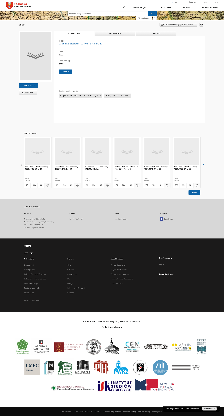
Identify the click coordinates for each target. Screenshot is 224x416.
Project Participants (118, 269)
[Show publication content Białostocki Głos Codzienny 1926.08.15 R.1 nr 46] (100, 185)
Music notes (29, 292)
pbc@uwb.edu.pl (121, 219)
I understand (209, 409)
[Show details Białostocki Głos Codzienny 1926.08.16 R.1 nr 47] (136, 185)
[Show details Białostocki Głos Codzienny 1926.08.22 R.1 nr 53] (196, 185)
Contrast (192, 2)
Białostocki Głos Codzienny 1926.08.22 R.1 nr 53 (185, 168)
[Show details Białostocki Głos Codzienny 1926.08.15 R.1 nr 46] (107, 185)
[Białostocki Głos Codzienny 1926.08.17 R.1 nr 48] (67, 151)
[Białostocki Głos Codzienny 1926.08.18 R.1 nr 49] (37, 151)
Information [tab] (115, 33)
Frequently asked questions (122, 279)
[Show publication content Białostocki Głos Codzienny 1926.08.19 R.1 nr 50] (160, 185)
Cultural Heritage (31, 283)
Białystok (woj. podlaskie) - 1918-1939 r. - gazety (80, 95)
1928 (61, 55)
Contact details (117, 283)
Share (205, 2)
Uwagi (70, 283)
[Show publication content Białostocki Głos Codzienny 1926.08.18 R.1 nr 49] (41, 185)
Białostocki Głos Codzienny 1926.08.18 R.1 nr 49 (36, 168)
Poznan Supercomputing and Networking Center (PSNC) (139, 411)
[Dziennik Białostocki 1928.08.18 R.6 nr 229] (35, 56)
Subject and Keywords (76, 288)
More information (192, 409)
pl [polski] (176, 2)
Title (69, 265)
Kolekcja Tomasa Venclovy (35, 274)
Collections (165, 7)
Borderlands (29, 265)
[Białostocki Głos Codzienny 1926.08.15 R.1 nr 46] (97, 151)
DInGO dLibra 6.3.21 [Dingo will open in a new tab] (87, 411)
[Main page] (124, 7)
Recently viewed (210, 7)
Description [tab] (74, 33)
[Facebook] (161, 219)
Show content (28, 85)
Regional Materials (32, 288)
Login (216, 2)
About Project (140, 7)
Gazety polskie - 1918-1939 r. (118, 95)
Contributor (72, 274)
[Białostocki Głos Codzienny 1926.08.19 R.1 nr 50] (156, 151)
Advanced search (144, 18)
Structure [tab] (156, 33)
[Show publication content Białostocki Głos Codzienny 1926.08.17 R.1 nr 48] (70, 185)
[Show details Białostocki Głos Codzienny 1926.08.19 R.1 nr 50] (166, 185)
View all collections (32, 300)
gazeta (61, 64)
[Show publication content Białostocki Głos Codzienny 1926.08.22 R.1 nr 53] (190, 185)
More (194, 192)
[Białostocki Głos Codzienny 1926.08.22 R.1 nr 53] (186, 151)
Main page (28, 253)
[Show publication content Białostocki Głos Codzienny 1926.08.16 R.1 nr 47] (130, 185)
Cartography (29, 269)
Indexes (187, 7)
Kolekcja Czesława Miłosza (35, 279)
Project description (118, 265)
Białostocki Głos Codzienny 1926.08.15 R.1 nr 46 (96, 168)
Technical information (120, 274)
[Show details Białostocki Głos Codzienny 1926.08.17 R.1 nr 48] (77, 185)
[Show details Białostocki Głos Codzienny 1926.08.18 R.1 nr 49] (47, 185)
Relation (70, 292)
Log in (161, 264)
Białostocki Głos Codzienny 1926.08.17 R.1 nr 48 (66, 168)
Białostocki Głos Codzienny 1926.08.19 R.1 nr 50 (155, 168)
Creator (70, 269)
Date (69, 279)
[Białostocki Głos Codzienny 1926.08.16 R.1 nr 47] (127, 151)
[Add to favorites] (201, 25)
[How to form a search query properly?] (155, 18)
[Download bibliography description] (34, 185)
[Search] (152, 13)
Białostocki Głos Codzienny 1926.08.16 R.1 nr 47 (126, 168)
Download (27, 92)
